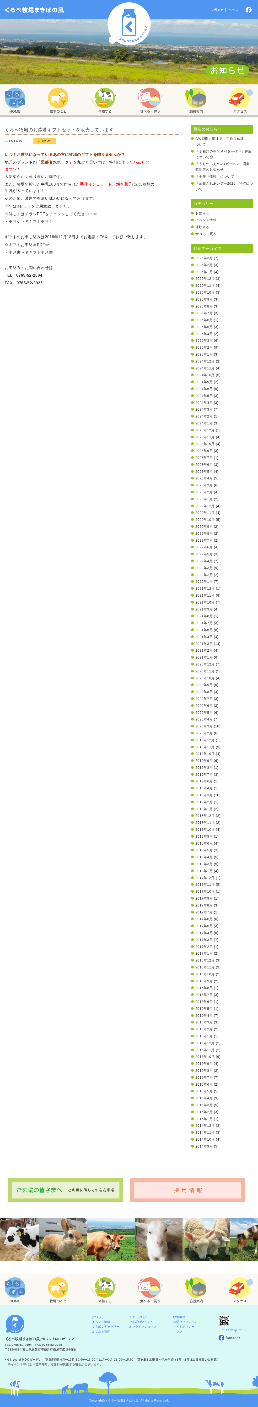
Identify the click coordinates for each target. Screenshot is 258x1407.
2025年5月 (204, 327)
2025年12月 (205, 278)
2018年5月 (204, 850)
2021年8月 (204, 616)
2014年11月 (205, 1132)
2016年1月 (204, 1036)
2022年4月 (204, 561)
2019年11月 (205, 747)
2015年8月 (204, 1070)
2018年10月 (205, 829)
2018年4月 (204, 857)
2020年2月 (204, 733)
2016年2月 (204, 1029)
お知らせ (202, 213)
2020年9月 (204, 685)
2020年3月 (204, 726)
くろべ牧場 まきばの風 (129, 24)
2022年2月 (204, 575)
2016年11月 (205, 967)
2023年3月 (204, 485)
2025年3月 (204, 340)
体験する (202, 227)
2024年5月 (204, 396)
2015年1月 (204, 1119)
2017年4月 (204, 933)
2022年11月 (205, 513)
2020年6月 (204, 706)
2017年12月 (205, 878)
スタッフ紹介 (138, 1317)
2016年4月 (204, 1015)
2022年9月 (204, 526)
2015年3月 (204, 1105)
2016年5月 (204, 1009)
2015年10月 (205, 1057)
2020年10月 (205, 678)
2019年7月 (204, 774)
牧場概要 (179, 1317)
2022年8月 (204, 533)
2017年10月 (205, 891)
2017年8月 (204, 905)
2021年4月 (204, 637)
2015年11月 (205, 1050)
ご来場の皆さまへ (141, 1322)
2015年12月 (205, 1043)
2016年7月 (204, 995)
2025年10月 (205, 292)
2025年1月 (204, 354)
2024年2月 (204, 416)
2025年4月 (204, 334)
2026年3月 (204, 258)
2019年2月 (204, 802)
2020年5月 (204, 712)
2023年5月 (204, 471)
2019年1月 (204, 809)
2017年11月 (205, 884)
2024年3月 (204, 409)
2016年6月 (204, 1002)
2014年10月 (205, 1139)
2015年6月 (204, 1084)
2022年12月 (205, 506)
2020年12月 (205, 664)
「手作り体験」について (214, 176)
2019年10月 (205, 754)
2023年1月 (204, 499)
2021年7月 (204, 623)
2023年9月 (204, 451)
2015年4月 (204, 1098)
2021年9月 (204, 609)
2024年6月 (204, 389)
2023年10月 (205, 444)
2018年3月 (204, 864)
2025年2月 (204, 347)
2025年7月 (204, 313)
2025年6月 (204, 320)
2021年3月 (204, 644)
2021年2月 (204, 650)
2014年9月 (204, 1146)
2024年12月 (205, 361)
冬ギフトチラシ (39, 222)
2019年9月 (204, 761)
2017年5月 (204, 926)
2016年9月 (204, 981)
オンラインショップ (142, 1326)
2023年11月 (205, 437)
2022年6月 (204, 547)
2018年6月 (204, 843)
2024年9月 (204, 382)
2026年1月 (204, 272)
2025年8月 (204, 306)
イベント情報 (206, 220)
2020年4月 (204, 719)
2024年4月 (204, 403)
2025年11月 (205, 285)
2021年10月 (205, 602)
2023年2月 (204, 492)
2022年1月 (204, 581)
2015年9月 (204, 1064)
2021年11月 (205, 595)
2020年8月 (204, 692)
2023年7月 (204, 458)
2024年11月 (205, 368)
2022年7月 (204, 540)
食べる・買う (206, 234)
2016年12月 (205, 960)
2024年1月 (204, 423)
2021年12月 (205, 588)
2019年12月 (205, 740)
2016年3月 (204, 1022)
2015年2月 (204, 1112)
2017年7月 (204, 912)
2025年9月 (204, 299)
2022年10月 (205, 520)
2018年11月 (205, 822)
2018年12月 (205, 816)
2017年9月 (204, 898)
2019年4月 (204, 788)
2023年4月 (204, 478)
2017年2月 (204, 947)
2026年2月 (204, 265)
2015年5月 (204, 1091)
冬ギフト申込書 (39, 252)
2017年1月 (204, 953)
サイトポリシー (184, 1326)
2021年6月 (204, 630)
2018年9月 (204, 836)
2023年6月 (204, 465)
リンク (177, 1331)
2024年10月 (205, 375)
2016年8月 (204, 988)
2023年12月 (205, 430)
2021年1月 (204, 657)
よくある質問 (101, 1331)
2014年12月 (205, 1125)
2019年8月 (204, 767)
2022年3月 (204, 568)
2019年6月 (204, 781)
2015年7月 (204, 1077)
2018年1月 (204, 871)
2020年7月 (204, 699)
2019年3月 (204, 795)
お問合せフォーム (185, 1322)
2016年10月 (205, 974)
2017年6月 (204, 919)
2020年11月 (205, 671)
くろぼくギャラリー (105, 1326)
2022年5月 (204, 554)
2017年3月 (204, 940)
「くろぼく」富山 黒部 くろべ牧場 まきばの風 (34, 10)
